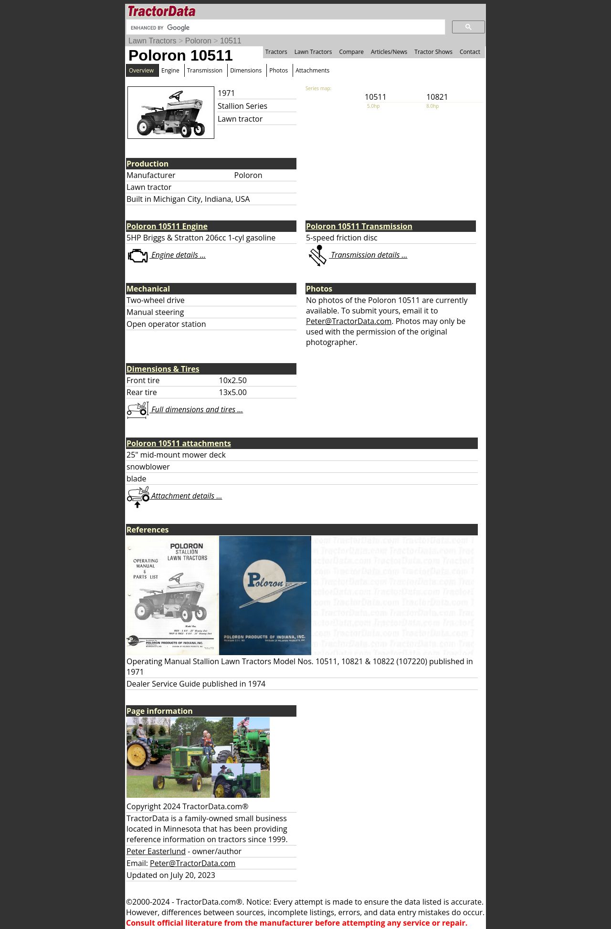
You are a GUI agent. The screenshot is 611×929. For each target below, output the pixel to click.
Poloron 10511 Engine (167, 226)
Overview (141, 70)
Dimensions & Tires (163, 369)
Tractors (276, 52)
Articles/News (389, 52)
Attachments (312, 70)
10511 (231, 41)
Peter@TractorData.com (348, 321)
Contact (470, 52)
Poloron (198, 41)
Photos (278, 70)
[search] (285, 27)
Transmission (204, 70)
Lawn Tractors (152, 41)
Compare (351, 52)
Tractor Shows (433, 52)
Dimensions (246, 70)
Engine (170, 70)
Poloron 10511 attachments (178, 443)
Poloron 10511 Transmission (359, 226)
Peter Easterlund (156, 851)
